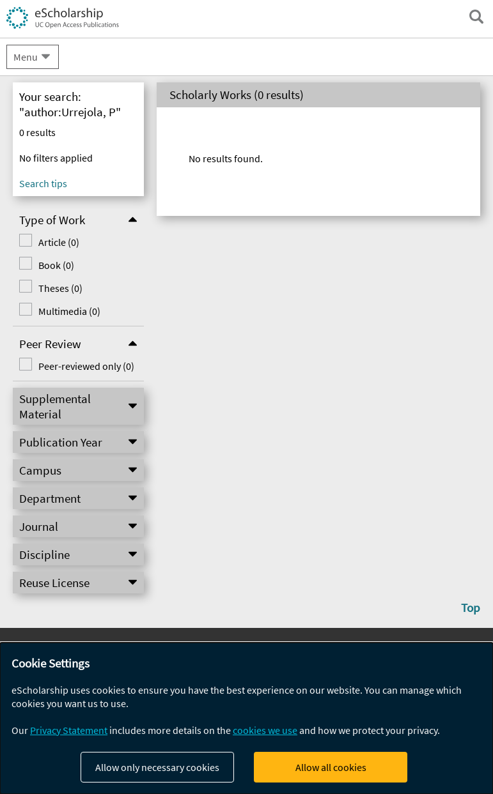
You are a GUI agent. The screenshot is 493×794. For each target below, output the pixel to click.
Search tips (43, 183)
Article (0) (58, 242)
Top (470, 607)
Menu (25, 56)
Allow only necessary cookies (157, 767)
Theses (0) (60, 288)
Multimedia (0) (69, 311)
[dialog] (246, 718)
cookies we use (265, 730)
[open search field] (476, 16)
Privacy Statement (68, 730)
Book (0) (56, 265)
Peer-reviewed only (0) (86, 366)
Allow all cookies (330, 767)
